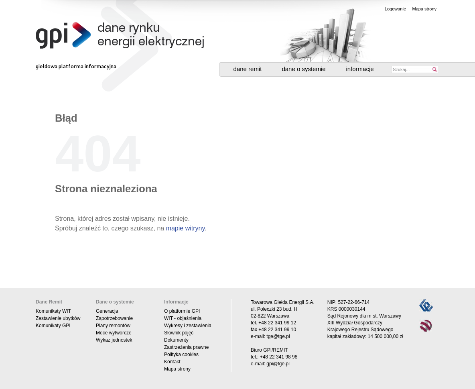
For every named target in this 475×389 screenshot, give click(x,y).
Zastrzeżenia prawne (186, 347)
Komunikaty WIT (53, 311)
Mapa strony (424, 8)
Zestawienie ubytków (58, 318)
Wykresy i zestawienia (187, 325)
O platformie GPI (182, 311)
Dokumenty (176, 340)
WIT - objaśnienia (182, 318)
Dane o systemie (303, 68)
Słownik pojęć (178, 333)
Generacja (107, 311)
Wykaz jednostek (114, 340)
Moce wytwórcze (114, 333)
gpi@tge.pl (278, 364)
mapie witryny (185, 228)
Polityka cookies (181, 354)
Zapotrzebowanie (114, 318)
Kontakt (172, 362)
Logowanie (395, 8)
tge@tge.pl (278, 336)
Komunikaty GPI (53, 325)
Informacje (360, 68)
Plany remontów (113, 325)
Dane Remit (247, 68)
